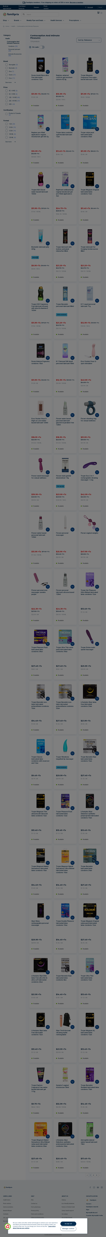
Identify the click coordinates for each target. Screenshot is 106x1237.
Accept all (68, 1224)
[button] (7, 1226)
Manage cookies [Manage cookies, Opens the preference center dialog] (68, 1228)
